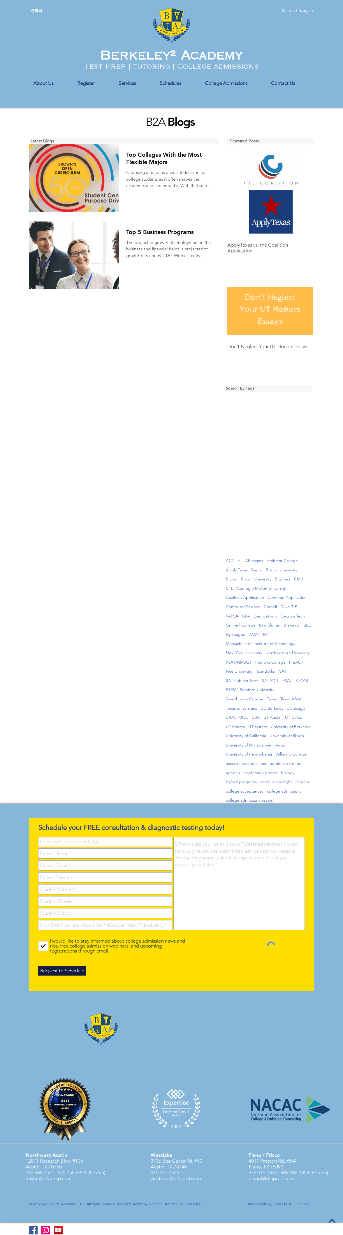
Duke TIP (288, 606)
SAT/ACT (270, 680)
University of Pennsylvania (249, 754)
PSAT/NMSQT (239, 662)
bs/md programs (241, 781)
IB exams (290, 625)
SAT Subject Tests (242, 680)
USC (256, 717)
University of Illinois (287, 735)
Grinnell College (241, 625)
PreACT (296, 662)
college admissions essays (249, 800)
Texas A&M (290, 699)
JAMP (254, 634)
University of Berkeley (290, 726)
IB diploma (269, 625)
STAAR (301, 680)
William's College (291, 754)
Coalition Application (245, 597)
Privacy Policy (258, 1204)
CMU (298, 579)
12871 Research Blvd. (48, 1161)
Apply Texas (237, 570)
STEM (231, 689)
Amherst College (282, 560)
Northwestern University (287, 652)
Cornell (270, 606)
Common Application (287, 597)
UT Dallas (293, 717)
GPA (246, 616)
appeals (233, 772)
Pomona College (270, 662)
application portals (260, 772)
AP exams (254, 560)
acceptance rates (241, 763)
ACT (230, 560)
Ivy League (235, 634)
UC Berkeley (272, 708)
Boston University (281, 570)
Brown (232, 579)
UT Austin (272, 717)
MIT (266, 634)
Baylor (256, 570)
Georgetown (265, 616)
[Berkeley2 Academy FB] (33, 1230)
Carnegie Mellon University (261, 588)
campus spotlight (276, 781)
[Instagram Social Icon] (45, 1230)
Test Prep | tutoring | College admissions (171, 66)
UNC (243, 717)
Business (283, 579)
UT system (257, 726)
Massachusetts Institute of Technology (260, 643)
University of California (246, 735)
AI (240, 560)
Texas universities (241, 708)
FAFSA (232, 616)
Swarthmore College (244, 699)
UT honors (235, 726)
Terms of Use (282, 1204)
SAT (282, 671)
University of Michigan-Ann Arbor (256, 745)
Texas (272, 699)
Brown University (256, 579)
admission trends (285, 763)
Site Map (302, 1204)
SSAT (287, 680)
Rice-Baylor (266, 671)
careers (302, 781)
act (263, 763)
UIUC (231, 717)
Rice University (239, 671)
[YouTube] (58, 1230)
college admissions (284, 791)
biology (287, 772)
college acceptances (244, 791)
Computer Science (243, 606)
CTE (229, 588)
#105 (77, 1161)
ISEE (306, 625)
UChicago (296, 708)
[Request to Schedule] (62, 971)
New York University (244, 652)
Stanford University (257, 689)
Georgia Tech (292, 616)
